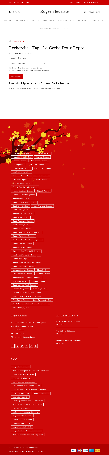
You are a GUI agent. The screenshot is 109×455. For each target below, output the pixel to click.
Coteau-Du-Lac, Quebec (22, 153)
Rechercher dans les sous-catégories (25, 68)
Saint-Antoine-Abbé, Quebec (24, 285)
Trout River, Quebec (21, 307)
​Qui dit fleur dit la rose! (65, 331)
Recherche (19, 41)
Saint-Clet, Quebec (20, 206)
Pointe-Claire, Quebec (22, 183)
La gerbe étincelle (20, 397)
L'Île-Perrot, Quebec (42, 168)
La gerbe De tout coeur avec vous (26, 431)
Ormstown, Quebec (20, 180)
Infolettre (34, 447)
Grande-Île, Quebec (21, 289)
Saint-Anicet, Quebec (21, 198)
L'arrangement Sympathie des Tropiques (29, 389)
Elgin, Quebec (42, 270)
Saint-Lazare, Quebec (21, 210)
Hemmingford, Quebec (22, 157)
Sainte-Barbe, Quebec (21, 259)
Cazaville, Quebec (40, 289)
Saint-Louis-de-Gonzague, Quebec (27, 262)
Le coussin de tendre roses (24, 382)
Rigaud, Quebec (43, 191)
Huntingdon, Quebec (38, 161)
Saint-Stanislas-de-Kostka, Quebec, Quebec (30, 304)
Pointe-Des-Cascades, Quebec (25, 187)
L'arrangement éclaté (21, 408)
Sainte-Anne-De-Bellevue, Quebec (26, 232)
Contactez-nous (15, 447)
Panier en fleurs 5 (41, 393)
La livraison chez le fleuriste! (68, 321)
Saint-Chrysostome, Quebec (24, 202)
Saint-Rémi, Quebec (21, 217)
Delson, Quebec (43, 153)
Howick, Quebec (42, 157)
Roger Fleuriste (54, 11)
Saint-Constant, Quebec (42, 206)
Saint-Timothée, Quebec (23, 221)
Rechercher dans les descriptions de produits (29, 70)
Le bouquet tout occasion (23, 374)
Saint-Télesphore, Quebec (23, 266)
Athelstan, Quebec (20, 281)
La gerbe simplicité (21, 367)
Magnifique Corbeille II (22, 416)
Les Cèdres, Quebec (36, 164)
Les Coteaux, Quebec (21, 168)
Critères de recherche (20, 53)
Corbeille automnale (21, 393)
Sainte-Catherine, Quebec (23, 236)
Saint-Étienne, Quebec (42, 300)
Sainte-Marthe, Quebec (22, 243)
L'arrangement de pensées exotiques (28, 401)
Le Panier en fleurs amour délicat (26, 386)
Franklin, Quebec (43, 274)
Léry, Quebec (18, 164)
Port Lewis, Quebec (21, 300)
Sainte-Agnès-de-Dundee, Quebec (26, 277)
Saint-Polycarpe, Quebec (23, 213)
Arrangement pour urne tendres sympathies (31, 371)
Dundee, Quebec (38, 281)
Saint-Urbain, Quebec (21, 225)
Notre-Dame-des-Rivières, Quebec (27, 296)
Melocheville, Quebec (21, 176)
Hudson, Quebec (19, 161)
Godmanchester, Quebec (23, 270)
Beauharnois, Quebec (26, 146)
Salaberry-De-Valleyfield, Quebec (26, 251)
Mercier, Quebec (41, 176)
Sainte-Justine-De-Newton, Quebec (27, 240)
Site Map (25, 447)
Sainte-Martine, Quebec (22, 247)
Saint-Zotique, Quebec (22, 228)
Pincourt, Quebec (40, 180)
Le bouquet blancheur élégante (25, 412)
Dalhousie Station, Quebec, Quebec (27, 292)
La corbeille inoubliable (22, 419)
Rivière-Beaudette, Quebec (24, 195)
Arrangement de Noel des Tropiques (28, 435)
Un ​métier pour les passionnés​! (69, 340)
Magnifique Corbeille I (22, 427)
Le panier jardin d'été (21, 378)
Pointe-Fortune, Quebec (23, 191)
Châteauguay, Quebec (21, 149)
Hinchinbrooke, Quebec (22, 274)
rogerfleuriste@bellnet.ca (25, 337)
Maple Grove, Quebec (21, 172)
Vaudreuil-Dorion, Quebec (23, 255)
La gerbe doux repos (21, 423)
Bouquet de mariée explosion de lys (27, 404)
